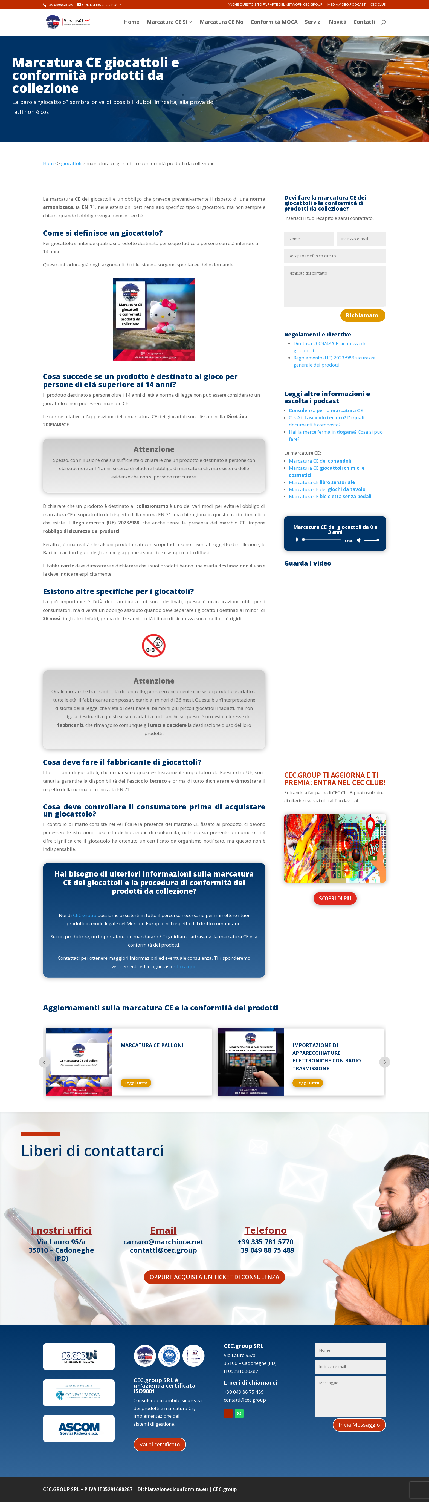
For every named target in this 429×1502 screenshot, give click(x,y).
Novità (337, 22)
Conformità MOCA (274, 22)
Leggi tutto (151, 1082)
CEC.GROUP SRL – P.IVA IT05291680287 (87, 1489)
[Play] (296, 539)
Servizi (313, 22)
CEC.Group (84, 915)
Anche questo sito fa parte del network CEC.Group (275, 5)
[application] (335, 540)
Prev (44, 1062)
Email (163, 1230)
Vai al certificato (160, 1444)
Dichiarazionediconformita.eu (172, 1489)
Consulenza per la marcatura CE (326, 410)
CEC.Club (378, 5)
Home (132, 22)
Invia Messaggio (359, 1424)
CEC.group (225, 1489)
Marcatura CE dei (320, 461)
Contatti (364, 22)
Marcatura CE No (222, 22)
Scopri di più (335, 898)
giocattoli (71, 163)
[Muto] (359, 540)
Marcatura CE (322, 482)
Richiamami (363, 315)
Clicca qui (184, 966)
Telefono (266, 1230)
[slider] (322, 539)
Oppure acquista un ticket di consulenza (214, 1277)
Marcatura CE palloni (167, 1045)
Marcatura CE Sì (167, 22)
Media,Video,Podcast (346, 5)
